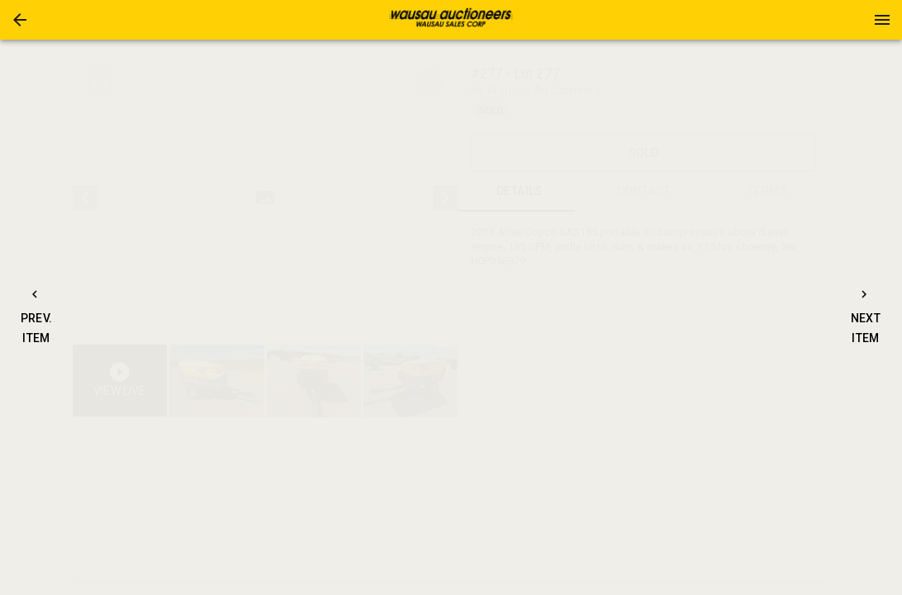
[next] (445, 197)
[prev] (85, 197)
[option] (265, 197)
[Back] (20, 20)
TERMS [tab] (767, 192)
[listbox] (265, 197)
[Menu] (882, 20)
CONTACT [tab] (643, 192)
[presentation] (451, 20)
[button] (20, 20)
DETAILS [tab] (520, 192)
